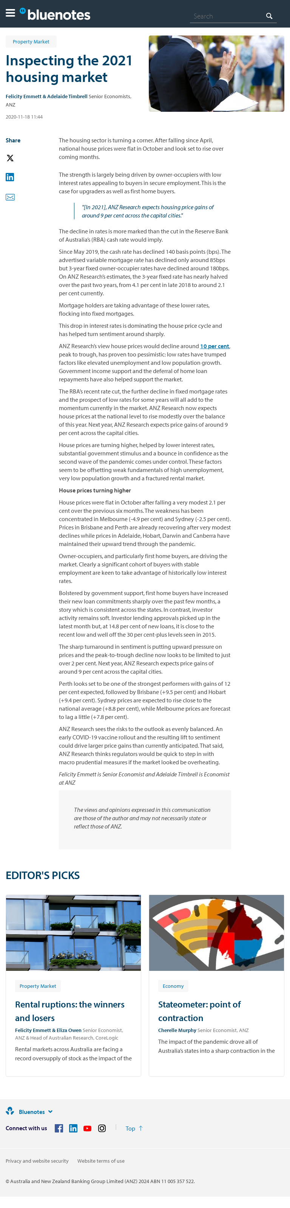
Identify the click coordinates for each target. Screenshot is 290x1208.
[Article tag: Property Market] (38, 985)
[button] (10, 14)
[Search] (233, 16)
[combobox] (233, 16)
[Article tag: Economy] (173, 985)
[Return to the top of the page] (134, 1128)
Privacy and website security (37, 1160)
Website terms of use (101, 1160)
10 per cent (214, 346)
